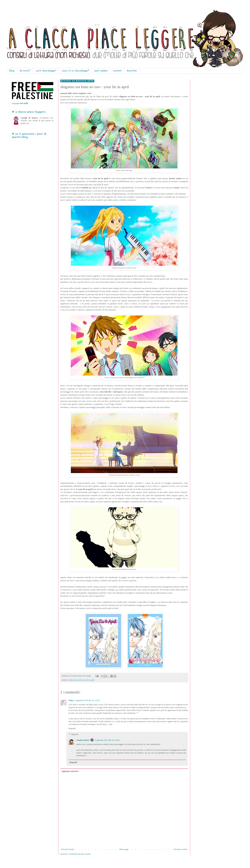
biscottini (132, 71)
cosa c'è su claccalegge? (75, 71)
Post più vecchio (180, 849)
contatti (117, 71)
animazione (73, 680)
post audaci (101, 71)
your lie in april (88, 680)
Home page (123, 849)
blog (11, 71)
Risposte (74, 734)
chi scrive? (25, 71)
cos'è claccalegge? (46, 71)
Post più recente (67, 849)
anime (80, 680)
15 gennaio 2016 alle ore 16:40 (106, 740)
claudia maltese (83, 740)
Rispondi (72, 728)
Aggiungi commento (69, 771)
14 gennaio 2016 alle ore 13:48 (87, 700)
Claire (71, 700)
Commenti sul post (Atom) (79, 854)
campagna (20, 103)
